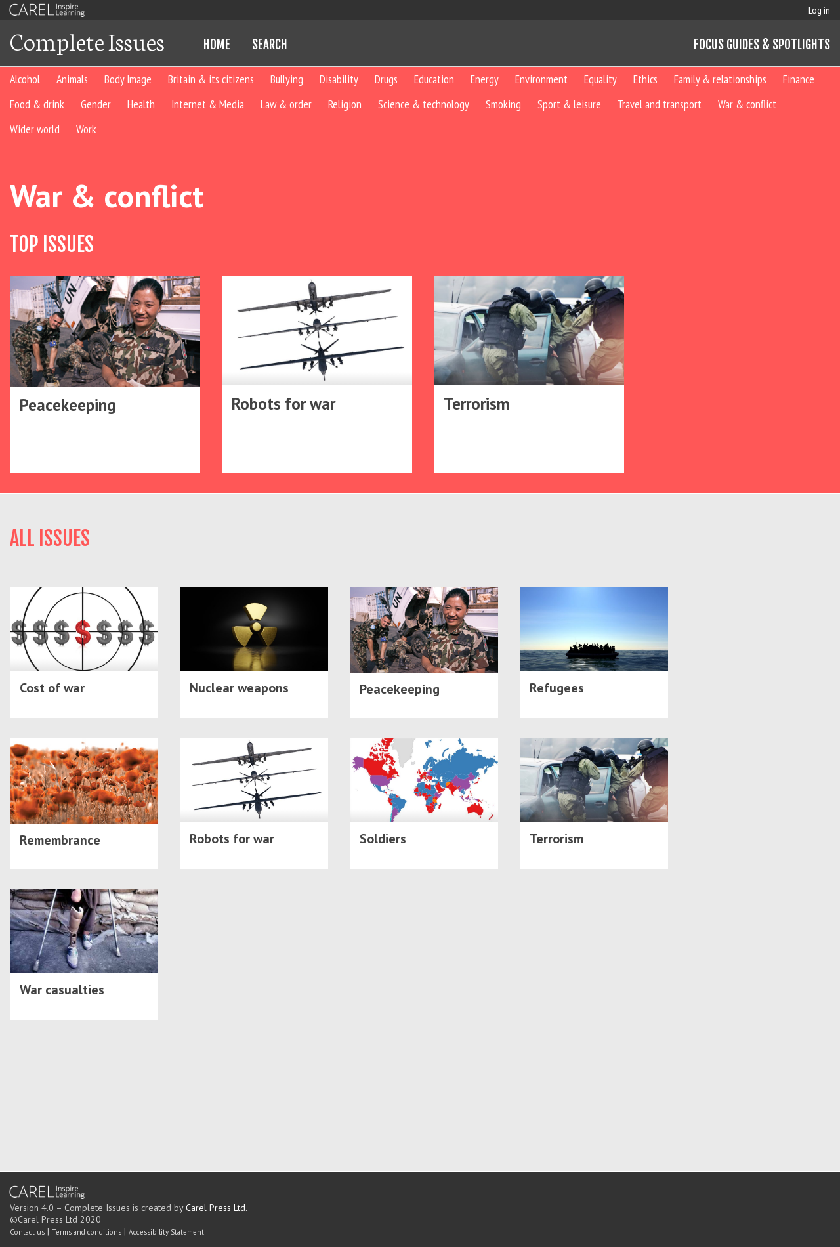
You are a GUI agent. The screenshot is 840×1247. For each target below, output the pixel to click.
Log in (819, 9)
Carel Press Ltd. (216, 1208)
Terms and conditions (86, 1231)
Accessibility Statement (166, 1231)
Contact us (27, 1231)
